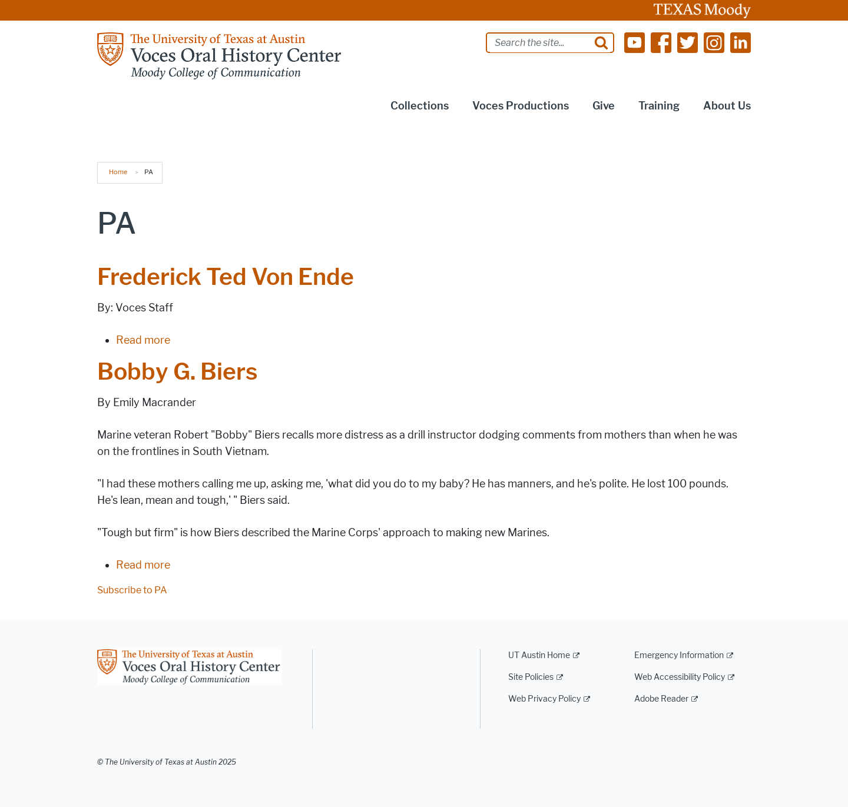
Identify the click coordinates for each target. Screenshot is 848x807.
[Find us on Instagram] (714, 42)
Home (118, 172)
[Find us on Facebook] (661, 42)
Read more (143, 340)
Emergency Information (679, 655)
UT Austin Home (539, 655)
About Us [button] (727, 105)
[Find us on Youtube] (634, 42)
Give (603, 105)
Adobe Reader (661, 699)
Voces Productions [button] (520, 105)
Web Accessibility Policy (679, 677)
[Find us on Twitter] (687, 42)
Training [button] (659, 105)
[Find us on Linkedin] (740, 42)
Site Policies (531, 677)
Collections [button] (419, 105)
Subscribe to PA (132, 590)
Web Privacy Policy (544, 699)
